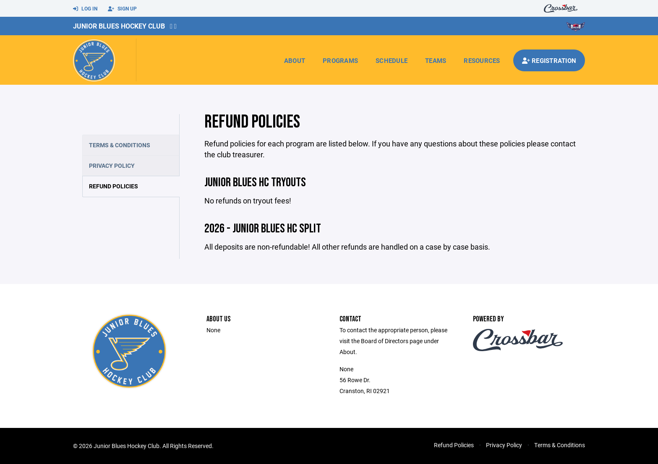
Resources (482, 60)
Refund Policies (113, 186)
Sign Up (122, 9)
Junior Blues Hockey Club (119, 25)
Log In (85, 9)
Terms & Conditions (119, 145)
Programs (340, 60)
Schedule (391, 60)
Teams (435, 60)
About (294, 60)
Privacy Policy (112, 165)
